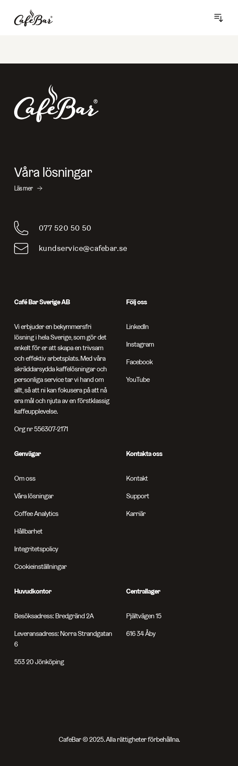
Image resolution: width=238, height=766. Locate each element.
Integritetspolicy (36, 548)
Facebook (139, 361)
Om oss (24, 478)
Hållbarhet (28, 531)
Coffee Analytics (36, 513)
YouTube (137, 379)
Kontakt (137, 478)
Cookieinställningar (40, 566)
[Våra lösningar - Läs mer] (119, 178)
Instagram (140, 344)
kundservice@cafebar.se (83, 248)
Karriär (135, 513)
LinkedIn (137, 326)
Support (137, 496)
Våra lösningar (33, 496)
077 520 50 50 (65, 228)
